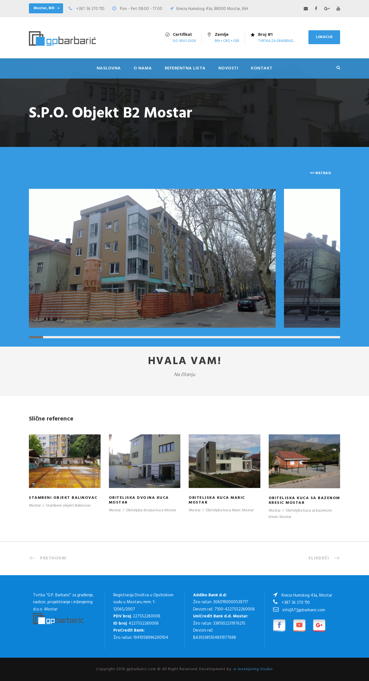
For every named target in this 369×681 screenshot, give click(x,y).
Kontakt (262, 68)
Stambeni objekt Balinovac (63, 498)
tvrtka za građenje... (276, 41)
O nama (143, 68)
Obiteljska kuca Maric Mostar (217, 500)
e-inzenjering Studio (253, 669)
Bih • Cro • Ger (227, 41)
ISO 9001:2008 (184, 41)
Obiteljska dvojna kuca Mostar (139, 500)
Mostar (35, 505)
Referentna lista (185, 68)
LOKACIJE (324, 37)
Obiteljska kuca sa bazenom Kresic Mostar (304, 500)
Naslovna (109, 68)
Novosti (228, 68)
